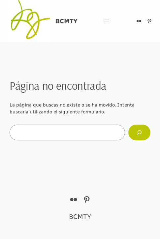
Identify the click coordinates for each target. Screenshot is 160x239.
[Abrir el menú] (107, 21)
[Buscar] (139, 132)
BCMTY (66, 21)
